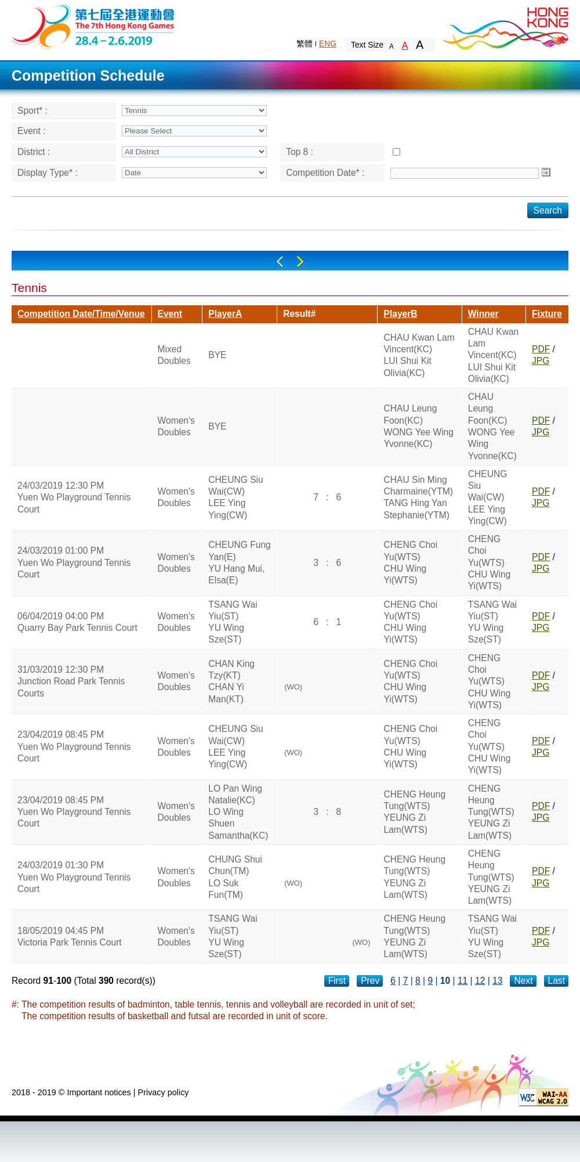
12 (480, 981)
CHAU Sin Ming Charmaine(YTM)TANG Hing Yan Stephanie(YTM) (418, 497)
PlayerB (400, 314)
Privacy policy (163, 1092)
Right (300, 261)
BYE (217, 355)
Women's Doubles (176, 426)
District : (33, 152)
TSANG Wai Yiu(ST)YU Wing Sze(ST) (232, 622)
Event (170, 314)
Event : (31, 131)
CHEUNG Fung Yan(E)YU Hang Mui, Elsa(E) (239, 562)
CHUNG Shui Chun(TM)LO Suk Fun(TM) (235, 877)
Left (280, 261)
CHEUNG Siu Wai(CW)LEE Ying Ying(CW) (235, 497)
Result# (299, 314)
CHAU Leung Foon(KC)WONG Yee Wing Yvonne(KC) (418, 426)
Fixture (547, 314)
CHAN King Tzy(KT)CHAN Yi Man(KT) (231, 681)
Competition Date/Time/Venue (81, 314)
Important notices (98, 1092)
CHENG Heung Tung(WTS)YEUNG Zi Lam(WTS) (414, 812)
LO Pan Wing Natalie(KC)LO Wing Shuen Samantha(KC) (238, 812)
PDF (541, 349)
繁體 (304, 43)
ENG (327, 43)
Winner (483, 314)
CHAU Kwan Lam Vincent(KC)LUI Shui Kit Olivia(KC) (418, 355)
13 (497, 981)
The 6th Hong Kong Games (94, 26)
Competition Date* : (325, 173)
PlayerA (225, 314)
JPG (540, 361)
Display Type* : (47, 173)
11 (462, 981)
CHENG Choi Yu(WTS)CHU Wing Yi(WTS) (410, 562)
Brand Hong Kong (504, 26)
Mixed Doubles (174, 355)
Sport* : (32, 111)
